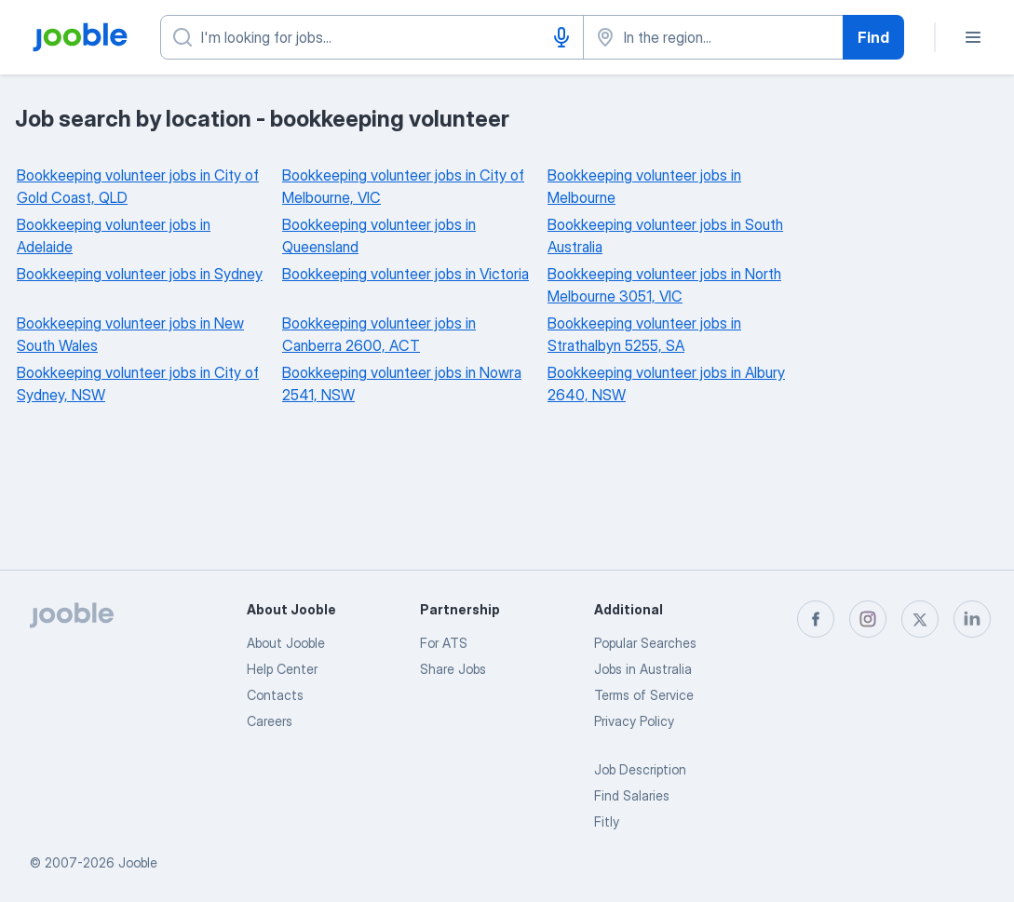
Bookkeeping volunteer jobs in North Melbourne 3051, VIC (664, 284)
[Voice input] (561, 37)
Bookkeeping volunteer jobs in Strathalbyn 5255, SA (644, 334)
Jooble (137, 862)
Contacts (275, 695)
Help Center (282, 669)
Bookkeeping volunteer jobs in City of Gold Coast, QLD (138, 186)
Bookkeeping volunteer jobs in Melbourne (644, 186)
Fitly (606, 821)
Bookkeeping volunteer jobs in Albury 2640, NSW (666, 383)
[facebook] (815, 619)
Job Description (640, 769)
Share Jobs (453, 669)
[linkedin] (972, 619)
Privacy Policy (634, 721)
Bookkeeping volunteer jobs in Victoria (405, 273)
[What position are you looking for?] (372, 37)
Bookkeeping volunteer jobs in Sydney (140, 273)
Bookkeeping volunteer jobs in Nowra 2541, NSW (401, 383)
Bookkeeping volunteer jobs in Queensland (379, 235)
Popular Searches (645, 643)
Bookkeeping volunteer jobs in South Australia (665, 235)
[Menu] (973, 37)
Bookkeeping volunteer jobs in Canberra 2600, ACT (379, 334)
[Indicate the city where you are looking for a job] (713, 37)
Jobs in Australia (643, 669)
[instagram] (867, 619)
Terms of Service (644, 695)
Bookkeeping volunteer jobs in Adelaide (113, 235)
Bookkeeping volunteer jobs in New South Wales (130, 334)
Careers (269, 721)
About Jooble (286, 643)
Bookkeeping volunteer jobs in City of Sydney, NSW (138, 383)
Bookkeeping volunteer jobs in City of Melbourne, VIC (403, 186)
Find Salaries (631, 795)
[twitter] (920, 619)
